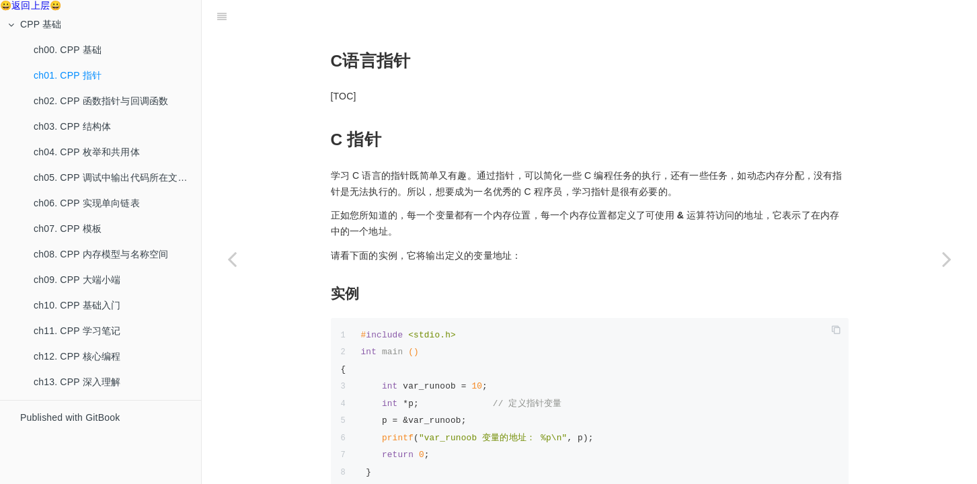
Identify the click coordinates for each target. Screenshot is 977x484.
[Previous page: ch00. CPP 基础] (232, 259)
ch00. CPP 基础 (68, 49)
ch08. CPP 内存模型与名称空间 (101, 254)
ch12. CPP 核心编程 (77, 356)
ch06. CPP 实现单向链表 (87, 203)
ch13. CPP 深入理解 (77, 381)
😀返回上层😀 (30, 5)
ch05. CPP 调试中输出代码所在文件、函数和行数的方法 (117, 177)
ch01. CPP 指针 (68, 75)
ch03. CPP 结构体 (72, 126)
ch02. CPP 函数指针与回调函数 (101, 100)
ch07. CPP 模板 (68, 228)
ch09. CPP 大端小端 (77, 279)
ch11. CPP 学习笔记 (77, 330)
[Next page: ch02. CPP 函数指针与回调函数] (946, 259)
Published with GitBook (70, 417)
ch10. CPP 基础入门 (77, 305)
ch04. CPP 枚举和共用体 (87, 152)
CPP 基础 (35, 24)
